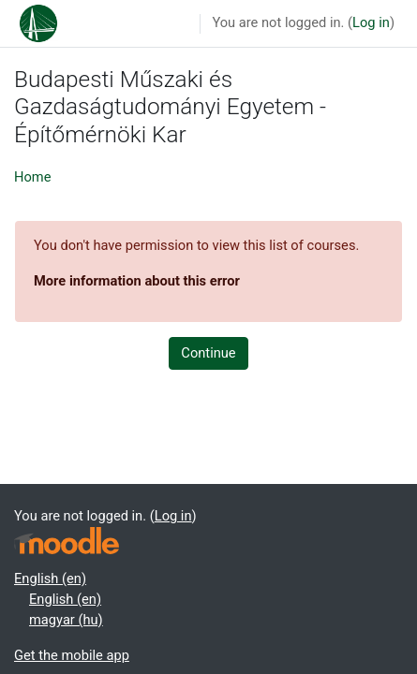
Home (32, 176)
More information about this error (137, 280)
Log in (371, 22)
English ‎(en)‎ (50, 578)
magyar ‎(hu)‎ (66, 619)
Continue (208, 352)
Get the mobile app (71, 655)
